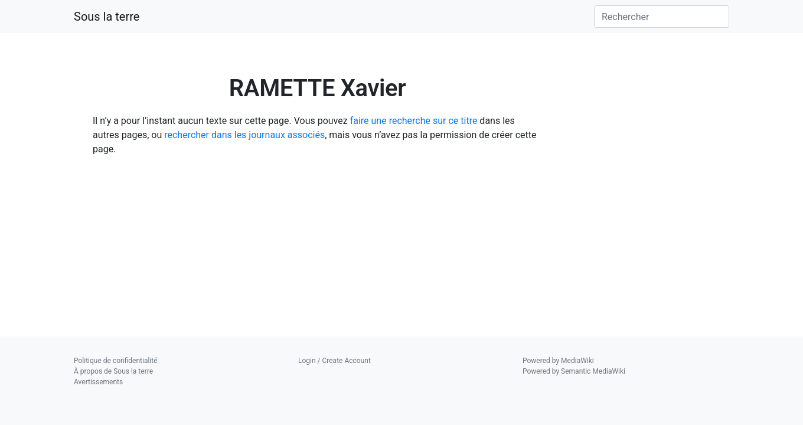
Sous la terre (106, 16)
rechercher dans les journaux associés (244, 134)
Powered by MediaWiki (558, 361)
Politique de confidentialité (116, 361)
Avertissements (98, 382)
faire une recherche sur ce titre (414, 120)
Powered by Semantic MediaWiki (574, 371)
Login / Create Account (334, 361)
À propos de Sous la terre (113, 371)
